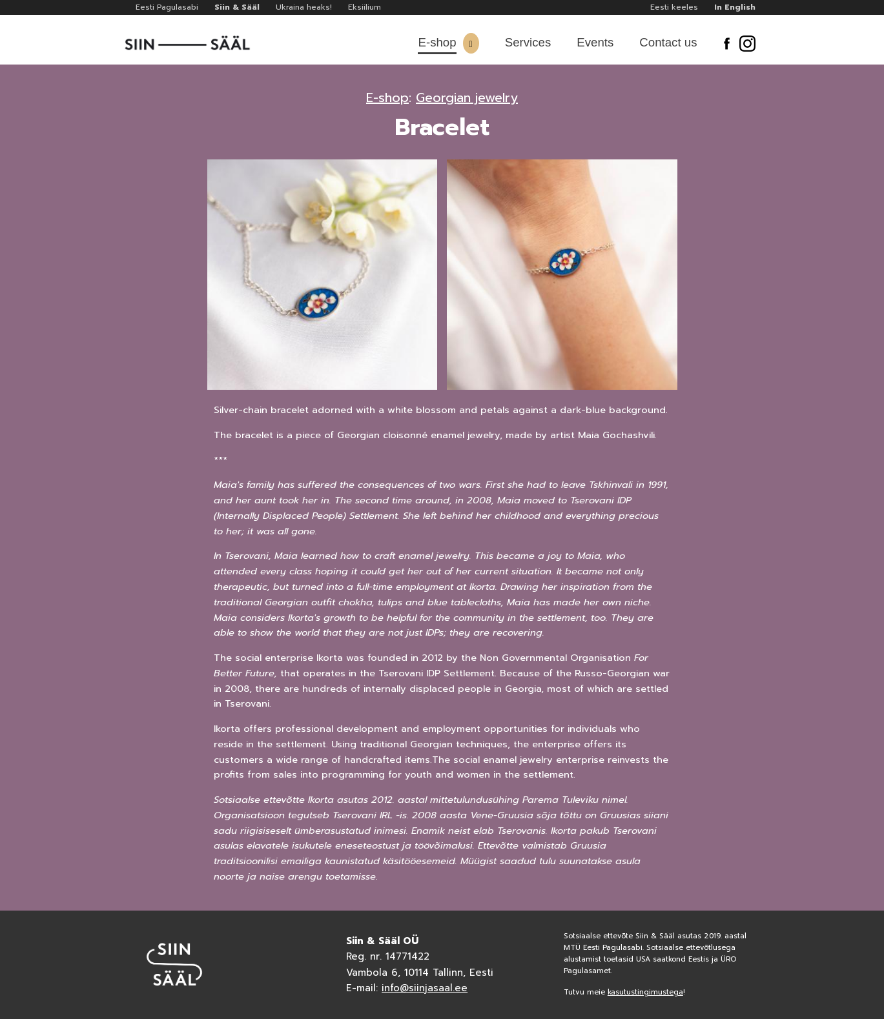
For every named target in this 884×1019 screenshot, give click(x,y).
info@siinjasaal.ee (425, 988)
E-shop (437, 42)
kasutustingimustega (645, 992)
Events (595, 42)
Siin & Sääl (237, 7)
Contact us (668, 42)
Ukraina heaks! (304, 7)
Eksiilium (364, 7)
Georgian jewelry (467, 97)
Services (528, 42)
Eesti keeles (674, 7)
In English (735, 7)
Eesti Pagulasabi (167, 7)
